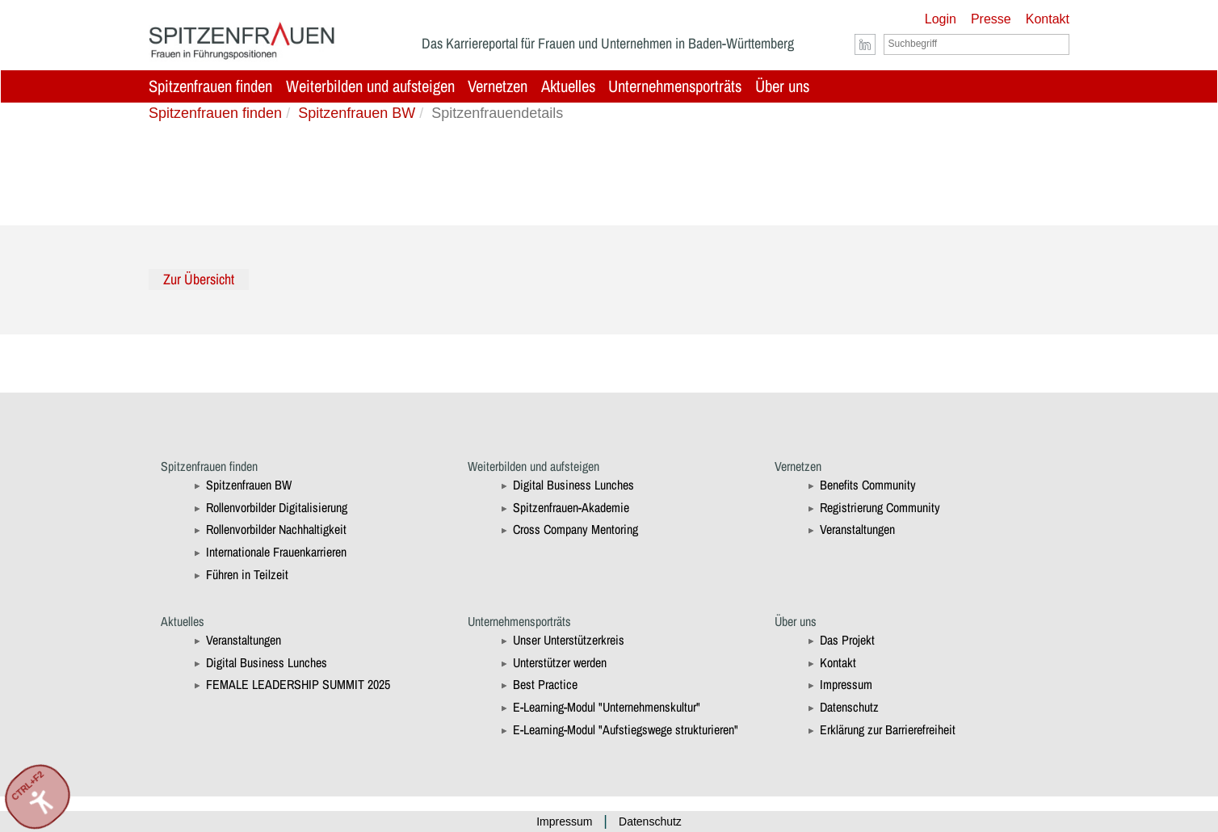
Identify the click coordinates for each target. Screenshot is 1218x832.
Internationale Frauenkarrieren (276, 552)
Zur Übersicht (198, 279)
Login (940, 19)
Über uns (782, 86)
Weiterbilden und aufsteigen (370, 86)
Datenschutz (849, 707)
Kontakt (1047, 19)
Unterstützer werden (560, 662)
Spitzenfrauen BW (356, 113)
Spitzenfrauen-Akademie (571, 507)
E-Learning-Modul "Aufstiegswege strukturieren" (625, 729)
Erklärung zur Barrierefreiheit (888, 729)
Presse (991, 19)
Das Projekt (847, 640)
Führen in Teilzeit (247, 574)
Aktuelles (568, 86)
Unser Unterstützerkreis (568, 640)
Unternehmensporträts (674, 86)
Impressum (846, 684)
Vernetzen (497, 86)
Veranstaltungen (857, 529)
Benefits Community (868, 485)
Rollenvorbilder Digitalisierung (276, 507)
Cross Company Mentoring (575, 529)
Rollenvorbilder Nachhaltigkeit (276, 529)
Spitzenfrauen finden (210, 86)
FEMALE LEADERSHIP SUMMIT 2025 (298, 684)
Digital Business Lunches (573, 485)
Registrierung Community (880, 507)
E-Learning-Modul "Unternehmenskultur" (606, 707)
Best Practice (545, 684)
